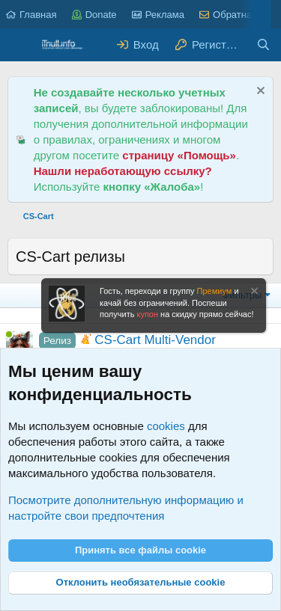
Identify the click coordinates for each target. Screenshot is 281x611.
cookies (166, 426)
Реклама (158, 14)
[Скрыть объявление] (259, 92)
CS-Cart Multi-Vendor (155, 340)
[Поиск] (263, 44)
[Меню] (20, 45)
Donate (94, 14)
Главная (31, 14)
